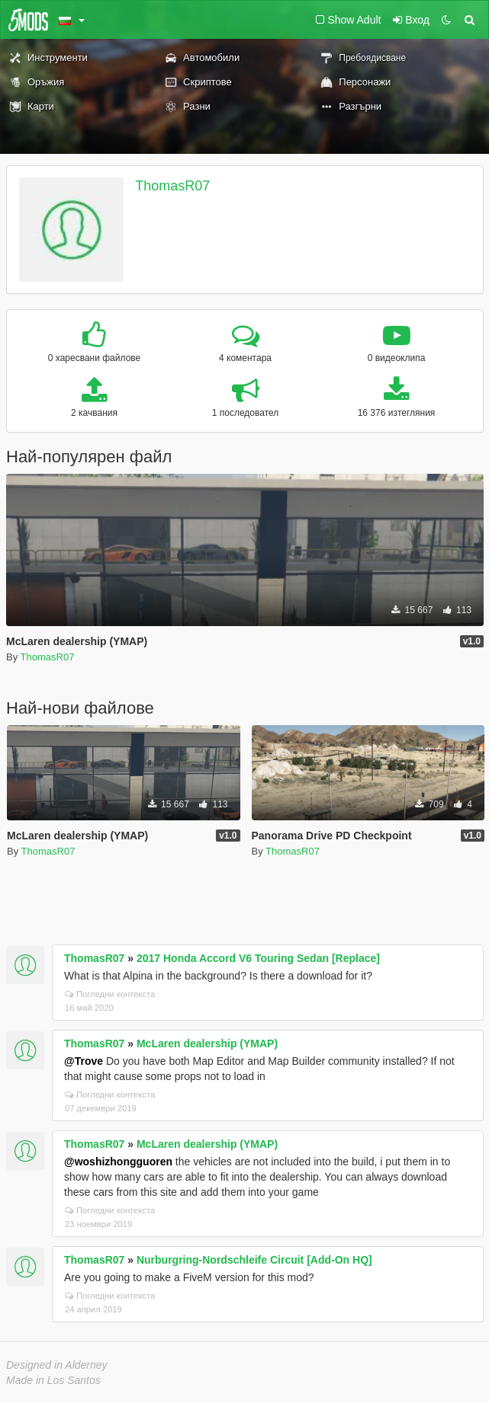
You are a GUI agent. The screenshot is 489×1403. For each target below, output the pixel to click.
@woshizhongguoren (118, 1161)
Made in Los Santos (53, 1380)
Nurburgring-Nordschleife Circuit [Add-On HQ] (254, 1260)
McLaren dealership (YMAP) (207, 1043)
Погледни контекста (110, 994)
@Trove (83, 1061)
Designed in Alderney (57, 1365)
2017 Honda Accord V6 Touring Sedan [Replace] (258, 958)
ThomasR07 (172, 185)
